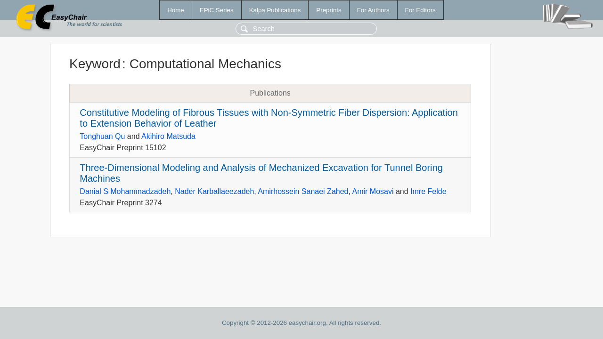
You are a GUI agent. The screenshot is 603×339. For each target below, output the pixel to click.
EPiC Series (217, 10)
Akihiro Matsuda (168, 136)
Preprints (328, 10)
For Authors (373, 10)
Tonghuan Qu (102, 136)
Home (175, 10)
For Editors (420, 10)
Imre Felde (428, 191)
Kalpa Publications (275, 10)
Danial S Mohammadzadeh (125, 191)
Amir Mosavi (372, 191)
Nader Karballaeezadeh (214, 191)
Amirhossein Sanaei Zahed (303, 191)
